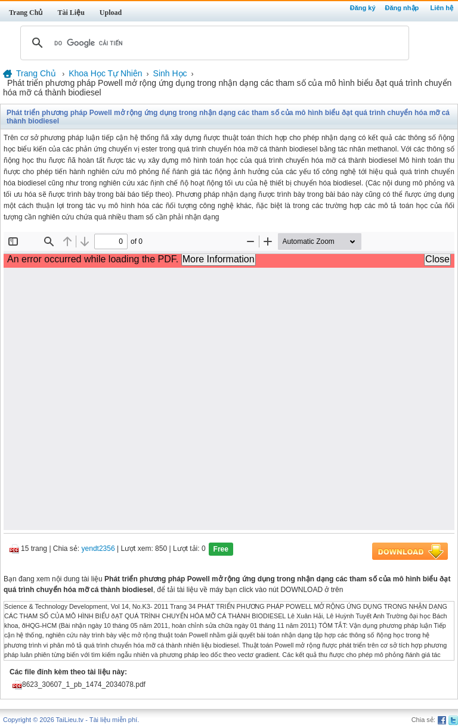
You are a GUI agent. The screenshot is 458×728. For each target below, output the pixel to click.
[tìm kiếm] (213, 43)
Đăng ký (363, 7)
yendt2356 (98, 548)
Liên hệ (442, 7)
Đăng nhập (402, 7)
